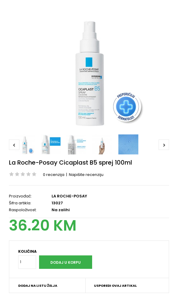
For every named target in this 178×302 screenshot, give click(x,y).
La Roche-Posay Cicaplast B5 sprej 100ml (70, 162)
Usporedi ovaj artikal (115, 285)
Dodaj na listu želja (37, 285)
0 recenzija (53, 174)
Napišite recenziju (86, 174)
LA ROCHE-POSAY (69, 196)
